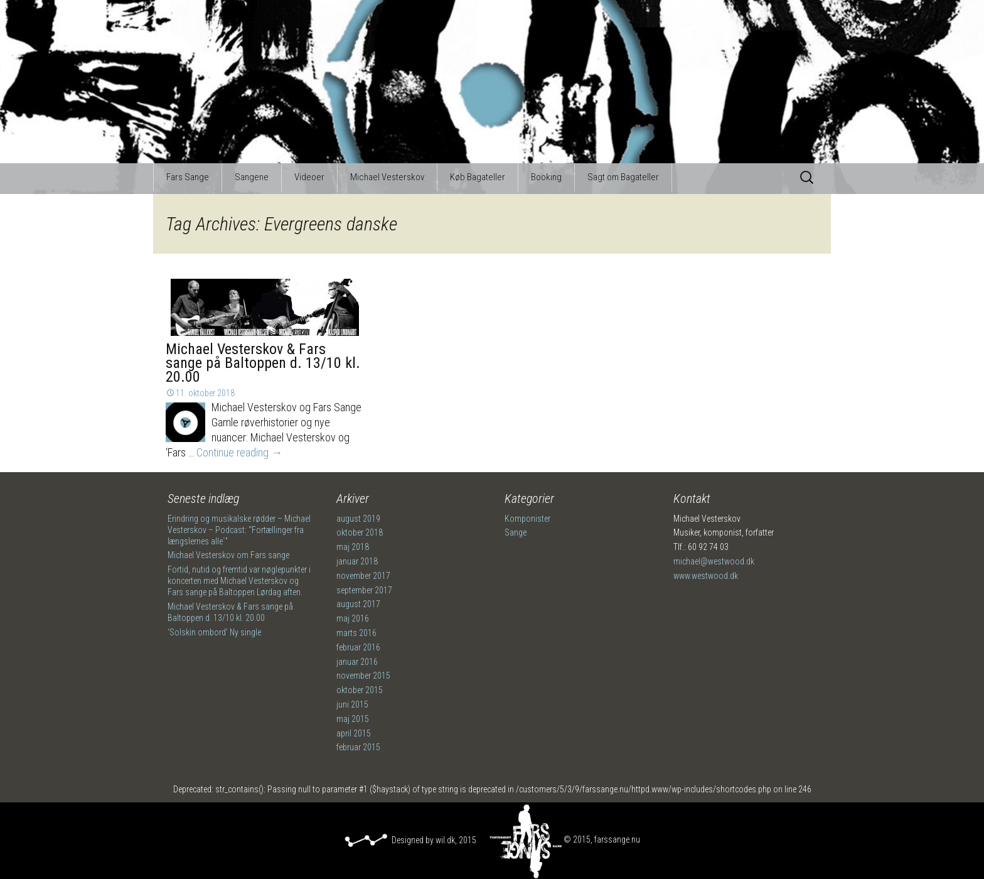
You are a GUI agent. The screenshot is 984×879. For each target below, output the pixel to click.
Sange (516, 532)
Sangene (252, 177)
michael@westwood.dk (713, 561)
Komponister (527, 519)
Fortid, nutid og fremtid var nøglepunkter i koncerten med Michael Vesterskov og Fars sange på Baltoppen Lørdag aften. (239, 580)
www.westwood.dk (705, 576)
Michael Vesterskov (387, 177)
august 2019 (358, 519)
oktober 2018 (359, 532)
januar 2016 (357, 662)
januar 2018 (357, 561)
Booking (546, 177)
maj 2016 (352, 618)
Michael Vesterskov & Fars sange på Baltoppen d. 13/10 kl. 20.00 (263, 363)
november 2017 (363, 576)
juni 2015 (352, 704)
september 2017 (364, 590)
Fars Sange (187, 177)
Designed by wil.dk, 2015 (410, 840)
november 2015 (363, 676)
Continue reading (239, 452)
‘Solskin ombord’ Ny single (214, 632)
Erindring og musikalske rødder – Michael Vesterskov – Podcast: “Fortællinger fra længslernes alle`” (239, 530)
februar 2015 (358, 747)
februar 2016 (358, 647)
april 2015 (353, 733)
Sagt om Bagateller (623, 177)
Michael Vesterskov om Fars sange (228, 555)
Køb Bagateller (477, 177)
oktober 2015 (359, 690)
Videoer (309, 177)
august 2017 (358, 604)
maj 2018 (352, 547)
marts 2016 (356, 633)
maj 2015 (352, 719)
